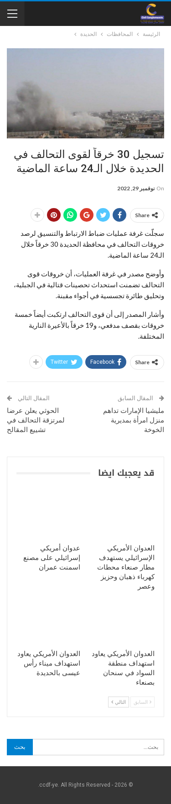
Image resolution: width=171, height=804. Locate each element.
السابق (142, 702)
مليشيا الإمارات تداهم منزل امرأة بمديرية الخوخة (133, 420)
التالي (118, 702)
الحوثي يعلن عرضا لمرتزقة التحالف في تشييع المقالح (36, 420)
